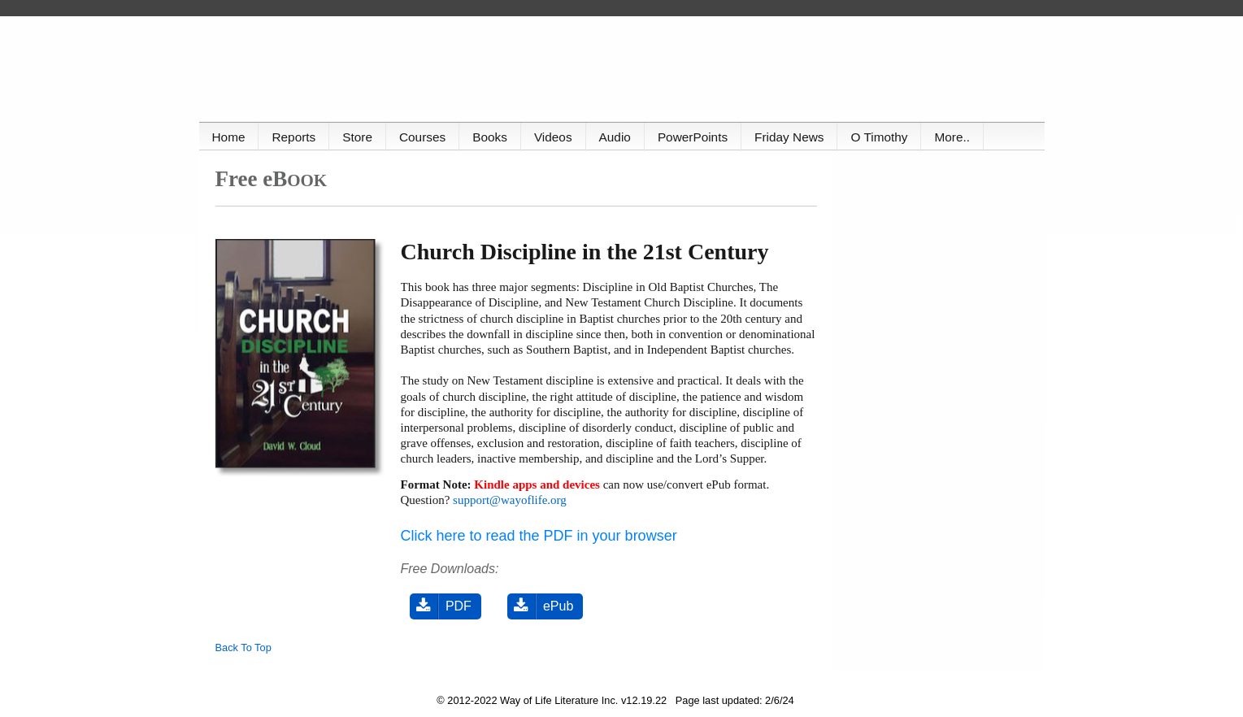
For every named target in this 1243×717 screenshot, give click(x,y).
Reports (293, 137)
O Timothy (878, 137)
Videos (553, 137)
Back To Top (243, 647)
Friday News (789, 137)
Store (357, 137)
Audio (615, 137)
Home (229, 137)
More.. (952, 137)
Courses (422, 137)
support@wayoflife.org (510, 499)
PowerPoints (693, 137)
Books (489, 137)
